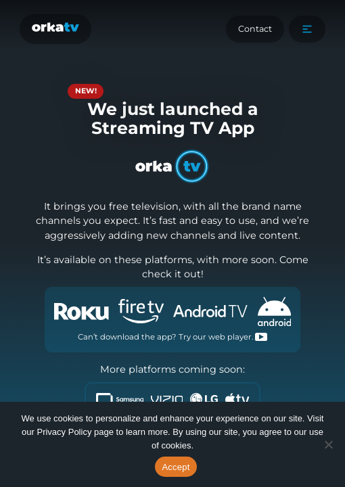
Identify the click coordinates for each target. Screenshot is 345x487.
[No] (328, 444)
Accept (175, 467)
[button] (307, 29)
